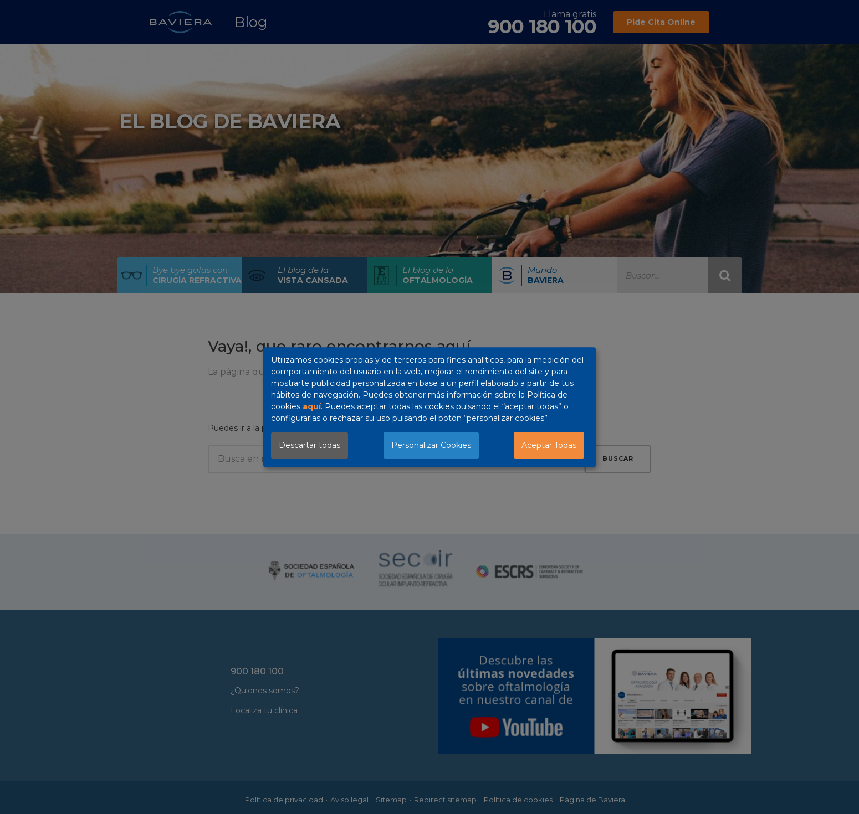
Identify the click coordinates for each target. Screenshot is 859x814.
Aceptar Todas (548, 445)
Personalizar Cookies (431, 445)
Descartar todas (309, 445)
